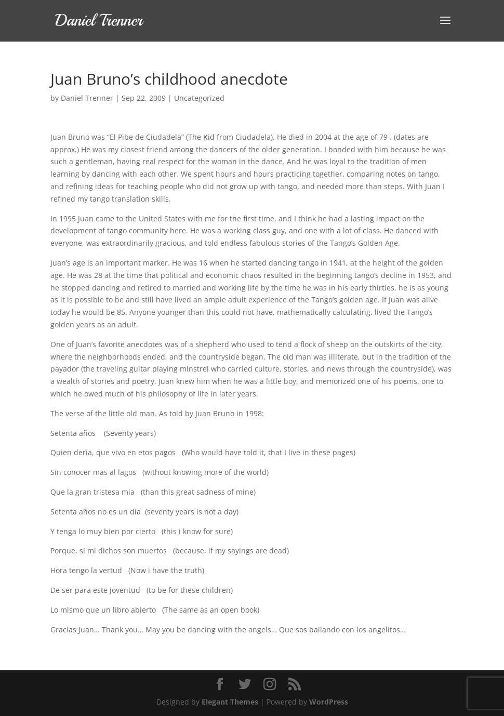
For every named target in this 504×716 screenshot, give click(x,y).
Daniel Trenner (87, 98)
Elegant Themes (230, 702)
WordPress (328, 702)
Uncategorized (199, 98)
